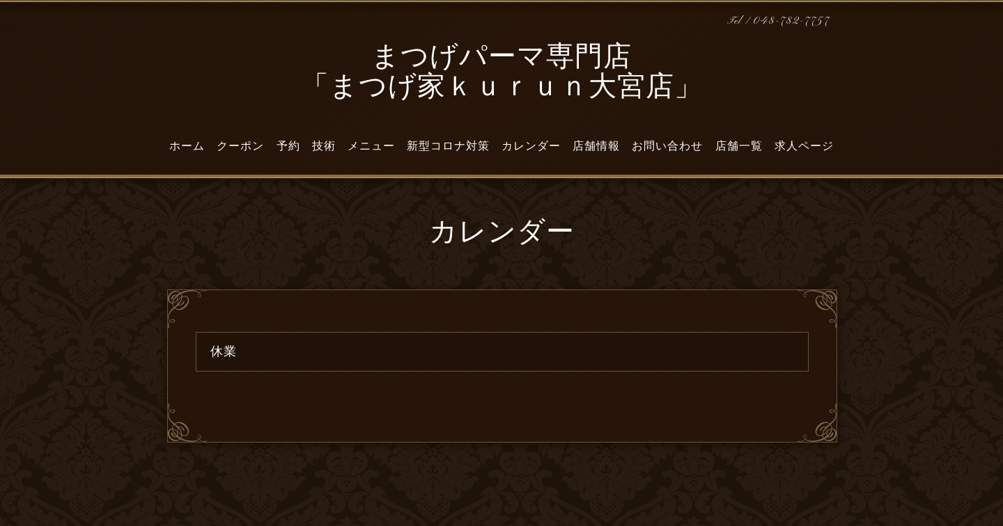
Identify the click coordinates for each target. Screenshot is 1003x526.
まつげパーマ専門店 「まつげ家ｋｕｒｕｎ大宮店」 (502, 73)
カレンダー (531, 146)
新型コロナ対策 (448, 146)
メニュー (371, 146)
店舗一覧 (739, 146)
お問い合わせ (667, 146)
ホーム (187, 146)
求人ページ (804, 146)
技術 (324, 146)
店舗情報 (596, 146)
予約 (288, 146)
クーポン (240, 146)
